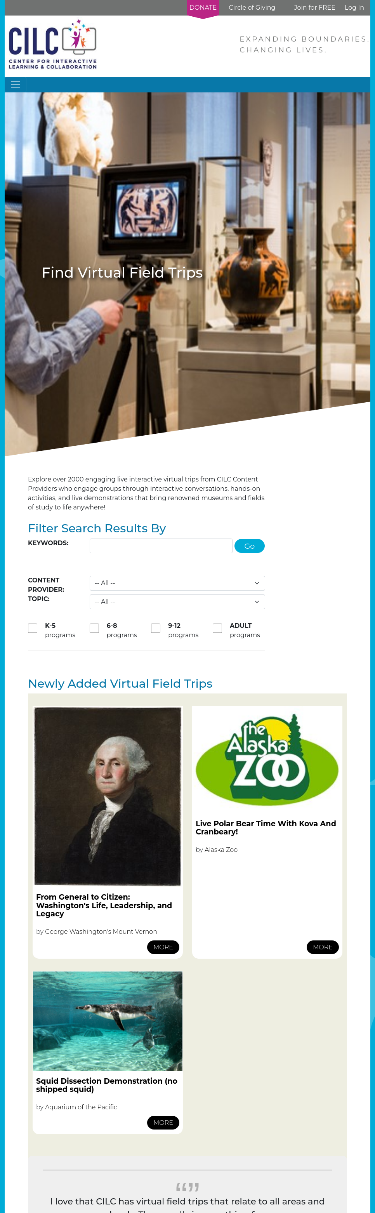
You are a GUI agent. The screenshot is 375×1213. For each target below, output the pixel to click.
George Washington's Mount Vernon (101, 931)
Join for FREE (314, 7)
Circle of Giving (252, 7)
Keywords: (48, 543)
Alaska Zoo (221, 849)
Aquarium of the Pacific (81, 1107)
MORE (163, 947)
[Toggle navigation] (15, 84)
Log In (354, 7)
